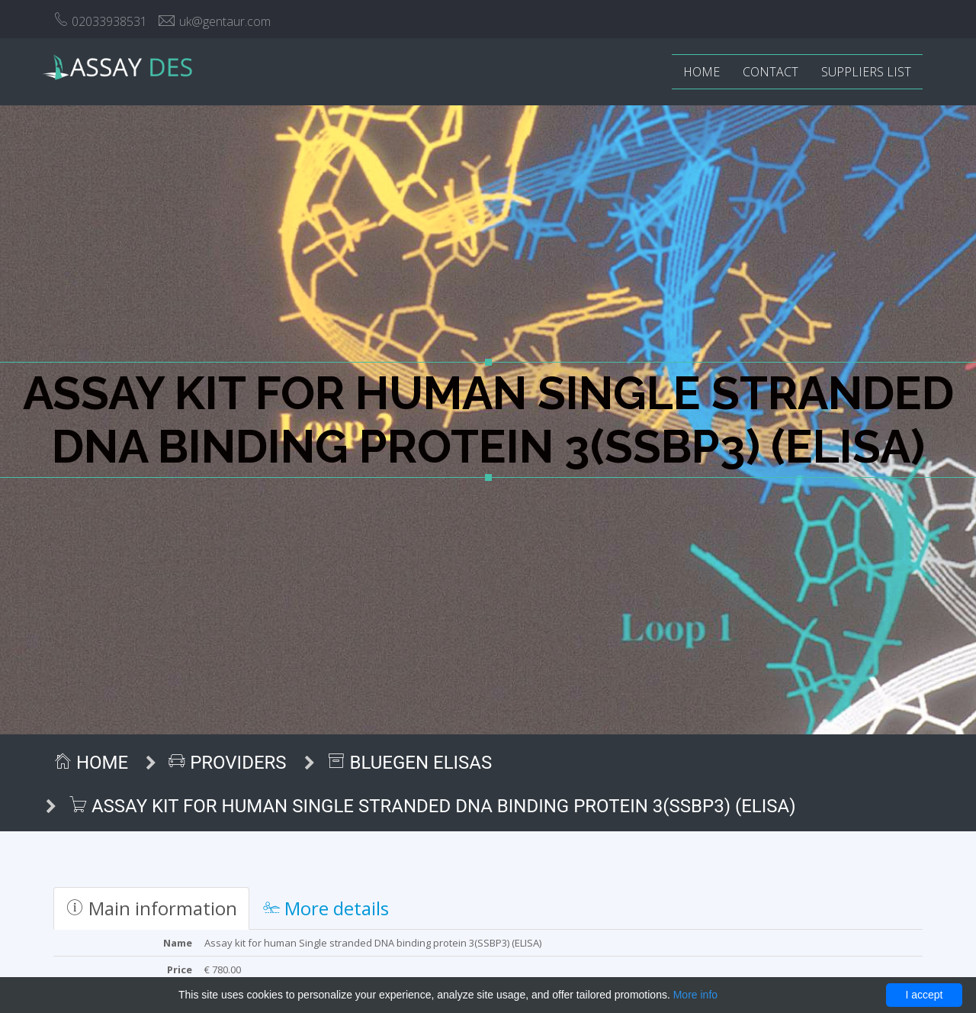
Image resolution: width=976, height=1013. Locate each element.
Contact (770, 71)
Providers (227, 762)
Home (701, 71)
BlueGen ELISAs (410, 762)
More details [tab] (326, 908)
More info (695, 995)
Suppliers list (866, 71)
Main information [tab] (151, 908)
